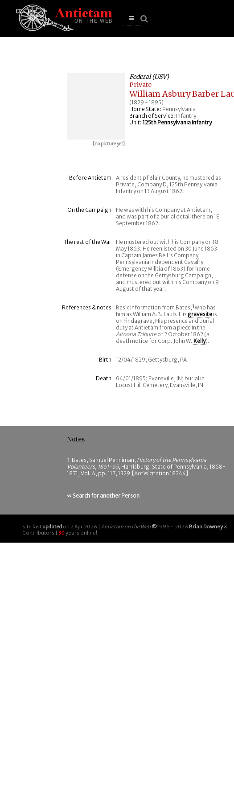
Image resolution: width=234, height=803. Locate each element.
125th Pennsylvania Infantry (177, 122)
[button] (131, 18)
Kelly (199, 341)
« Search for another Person (103, 495)
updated (52, 526)
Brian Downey (206, 526)
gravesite (200, 314)
